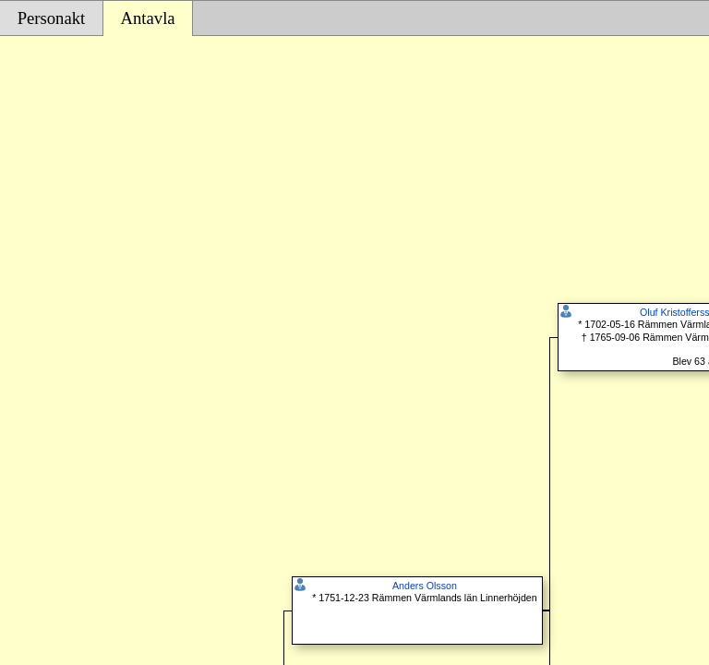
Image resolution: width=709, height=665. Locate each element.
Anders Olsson (424, 585)
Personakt (52, 18)
